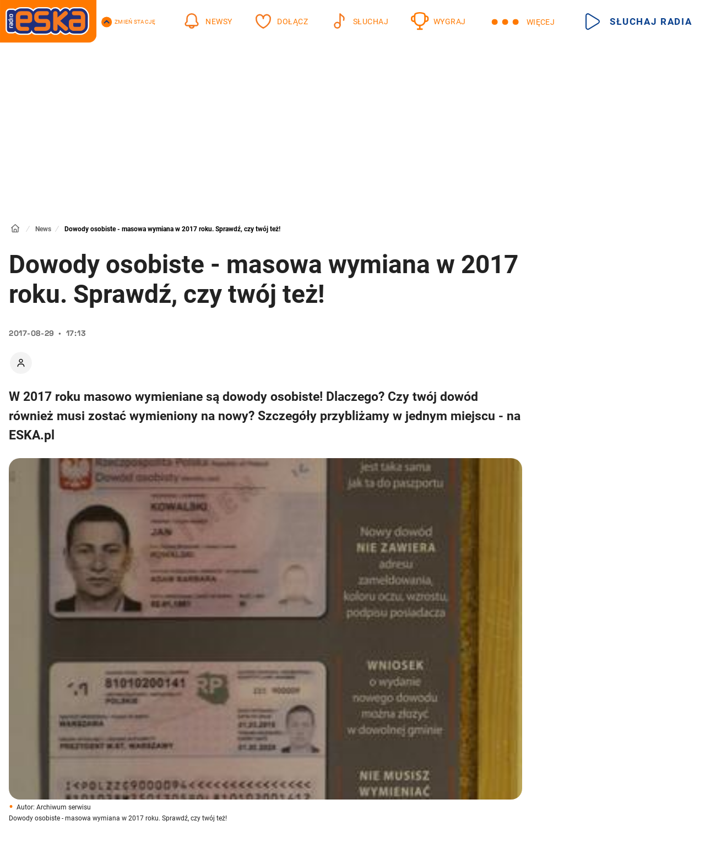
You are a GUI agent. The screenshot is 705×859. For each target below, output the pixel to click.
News (43, 229)
